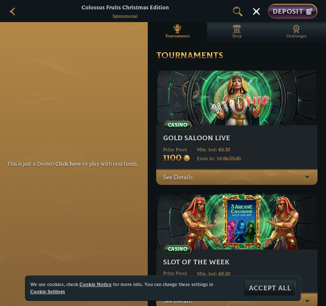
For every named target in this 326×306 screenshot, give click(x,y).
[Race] (256, 11)
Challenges (296, 32)
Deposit (292, 11)
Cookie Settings (47, 292)
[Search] (237, 11)
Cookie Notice (95, 284)
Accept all (270, 288)
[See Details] (307, 176)
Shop (237, 32)
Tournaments (177, 32)
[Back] (12, 11)
